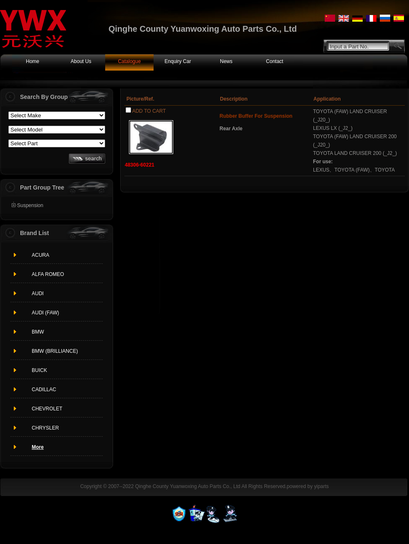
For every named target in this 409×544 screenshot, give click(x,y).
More (38, 447)
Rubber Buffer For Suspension (256, 116)
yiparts (321, 486)
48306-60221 (139, 165)
